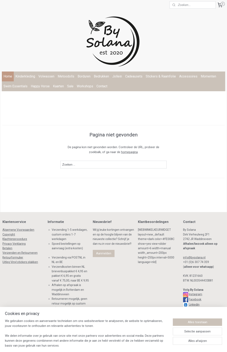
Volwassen (46, 76)
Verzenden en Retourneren (20, 252)
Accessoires (188, 76)
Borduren (84, 76)
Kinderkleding (25, 76)
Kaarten (58, 86)
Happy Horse (40, 86)
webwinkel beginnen (119, 344)
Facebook (195, 299)
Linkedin (194, 304)
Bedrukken (101, 76)
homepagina (129, 152)
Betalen (7, 248)
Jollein (117, 76)
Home (7, 76)
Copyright (8, 234)
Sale (70, 86)
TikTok (192, 314)
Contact (101, 86)
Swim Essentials (15, 86)
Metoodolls (66, 76)
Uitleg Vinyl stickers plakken (20, 262)
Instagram (195, 294)
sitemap (96, 344)
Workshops (85, 86)
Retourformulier (12, 257)
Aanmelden (103, 253)
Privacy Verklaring (14, 243)
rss (104, 344)
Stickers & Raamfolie (161, 76)
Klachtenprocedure (14, 239)
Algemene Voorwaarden (18, 229)
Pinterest (195, 309)
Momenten (208, 76)
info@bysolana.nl (194, 257)
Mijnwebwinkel (154, 344)
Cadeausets (133, 76)
